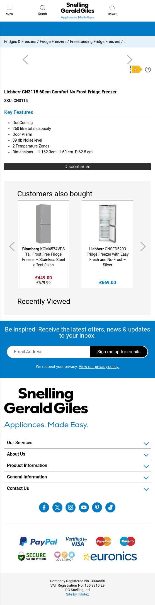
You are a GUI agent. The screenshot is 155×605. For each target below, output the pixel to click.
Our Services (19, 442)
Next (144, 246)
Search (42, 10)
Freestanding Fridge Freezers (95, 41)
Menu (9, 10)
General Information (27, 477)
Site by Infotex (77, 594)
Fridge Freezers (53, 41)
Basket (112, 10)
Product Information (27, 465)
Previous (11, 246)
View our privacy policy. (99, 366)
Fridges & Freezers (20, 41)
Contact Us (18, 488)
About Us (16, 454)
